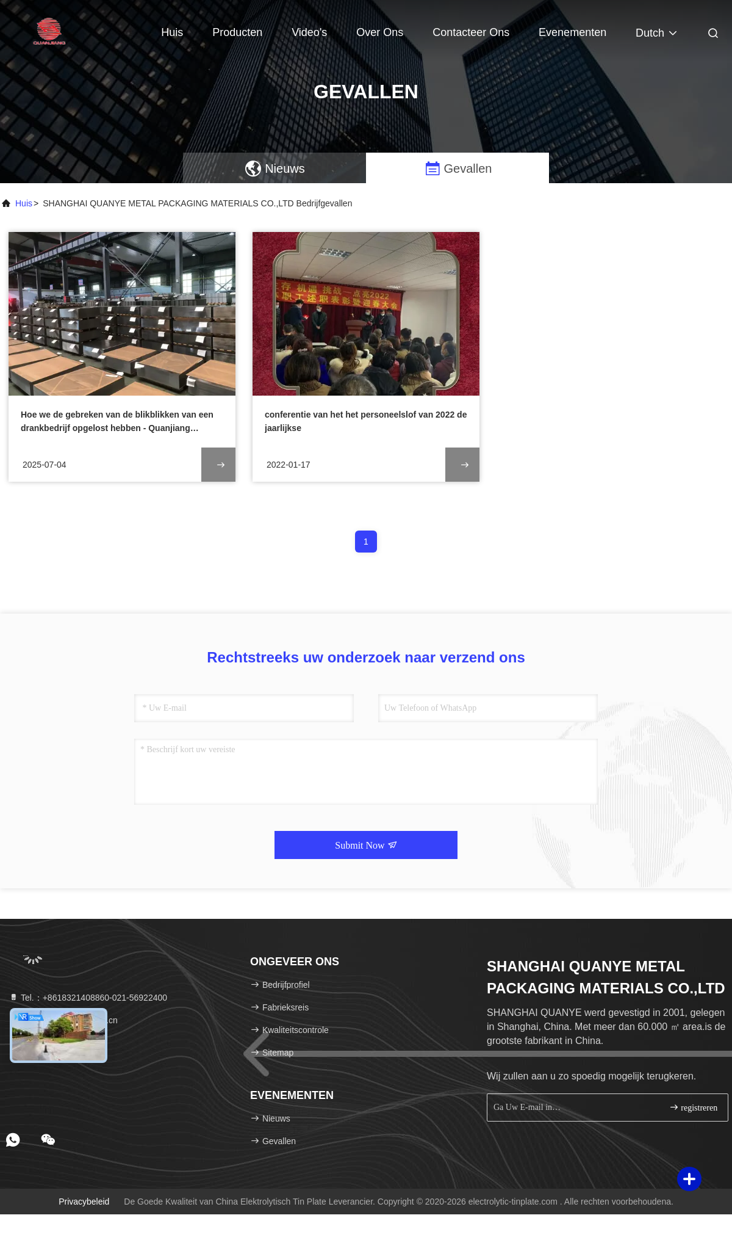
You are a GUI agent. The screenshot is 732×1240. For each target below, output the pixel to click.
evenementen (572, 32)
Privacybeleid (84, 1201)
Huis (172, 32)
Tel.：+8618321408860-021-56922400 (88, 998)
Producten (237, 32)
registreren (693, 1107)
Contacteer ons (470, 32)
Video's (309, 32)
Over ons (379, 32)
